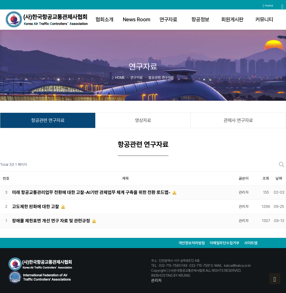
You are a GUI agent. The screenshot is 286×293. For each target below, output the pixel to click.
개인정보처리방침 (191, 243)
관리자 (156, 280)
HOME (118, 77)
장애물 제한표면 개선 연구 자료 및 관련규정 (51, 220)
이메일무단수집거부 (224, 243)
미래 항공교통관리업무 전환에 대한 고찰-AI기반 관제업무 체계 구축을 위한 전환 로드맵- (91, 192)
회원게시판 (232, 19)
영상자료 (143, 120)
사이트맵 (250, 243)
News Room (136, 19)
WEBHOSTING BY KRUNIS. (171, 275)
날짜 (279, 178)
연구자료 (168, 19)
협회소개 (104, 19)
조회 (266, 178)
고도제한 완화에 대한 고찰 (36, 206)
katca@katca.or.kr (237, 265)
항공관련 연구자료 (48, 120)
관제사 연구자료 (238, 120)
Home (268, 5)
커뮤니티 (264, 19)
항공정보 (200, 19)
